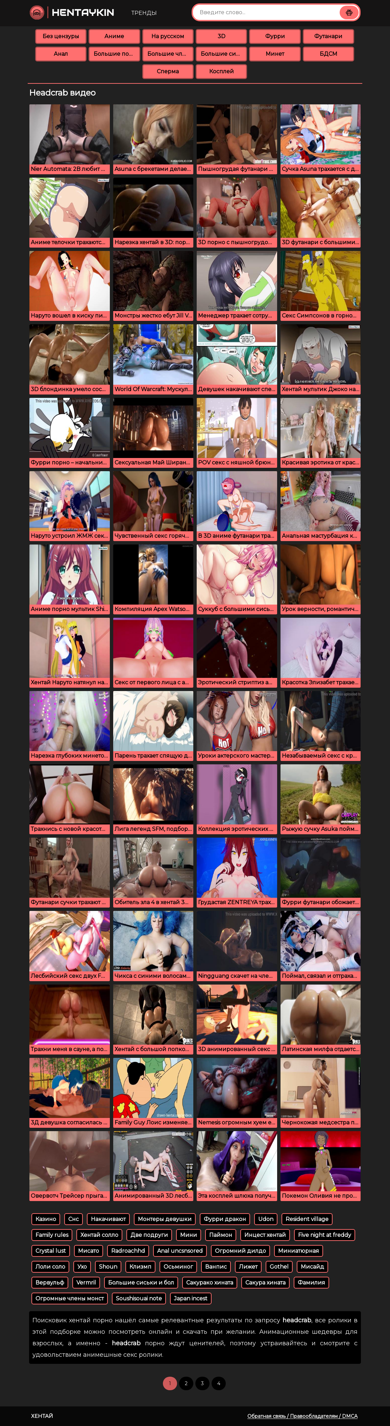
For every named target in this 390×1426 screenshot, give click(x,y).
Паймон (220, 1235)
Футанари (328, 36)
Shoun (108, 1267)
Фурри (275, 36)
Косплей (221, 71)
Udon (265, 1219)
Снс (73, 1219)
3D (221, 36)
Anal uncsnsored (180, 1251)
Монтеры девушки (165, 1219)
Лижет (248, 1267)
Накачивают (108, 1219)
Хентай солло (99, 1235)
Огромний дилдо (240, 1251)
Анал (61, 54)
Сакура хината (265, 1282)
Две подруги (149, 1235)
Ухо (82, 1267)
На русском (167, 36)
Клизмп (140, 1267)
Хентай (42, 1416)
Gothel (279, 1267)
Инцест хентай (265, 1235)
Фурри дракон (225, 1219)
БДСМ (328, 54)
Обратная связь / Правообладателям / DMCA (302, 1416)
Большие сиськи (224, 54)
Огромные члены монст (69, 1298)
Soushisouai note (139, 1298)
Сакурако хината (209, 1282)
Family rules (51, 1235)
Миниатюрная (298, 1251)
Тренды (144, 13)
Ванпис (216, 1267)
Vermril (86, 1282)
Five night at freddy (324, 1235)
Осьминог (178, 1267)
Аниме (114, 36)
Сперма (168, 71)
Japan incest (191, 1298)
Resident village (307, 1219)
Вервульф (49, 1282)
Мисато (88, 1251)
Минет (275, 54)
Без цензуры (61, 36)
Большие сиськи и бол (141, 1282)
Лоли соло (50, 1267)
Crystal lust (50, 1251)
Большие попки (117, 54)
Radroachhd (128, 1251)
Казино (45, 1219)
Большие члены (170, 54)
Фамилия (311, 1282)
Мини (188, 1235)
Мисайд (312, 1267)
